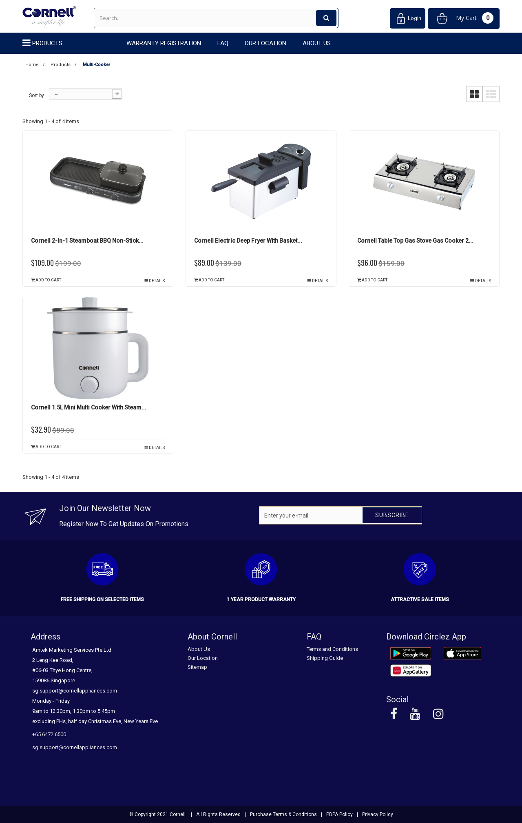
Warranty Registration (163, 43)
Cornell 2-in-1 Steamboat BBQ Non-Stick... (87, 240)
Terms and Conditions (332, 649)
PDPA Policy (339, 814)
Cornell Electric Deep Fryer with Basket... (248, 240)
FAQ (222, 43)
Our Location (265, 43)
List (491, 94)
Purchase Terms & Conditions (283, 814)
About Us (317, 43)
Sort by (36, 95)
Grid (474, 94)
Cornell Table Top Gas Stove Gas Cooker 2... (415, 240)
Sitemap (197, 667)
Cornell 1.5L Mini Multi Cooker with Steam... (88, 407)
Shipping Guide (325, 658)
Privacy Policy (377, 814)
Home (32, 64)
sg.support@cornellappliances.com (74, 747)
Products (47, 43)
